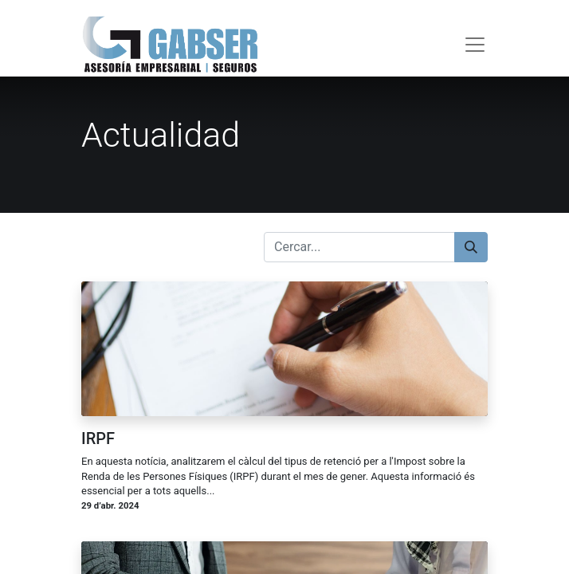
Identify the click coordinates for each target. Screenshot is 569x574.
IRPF (98, 438)
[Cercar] (471, 247)
